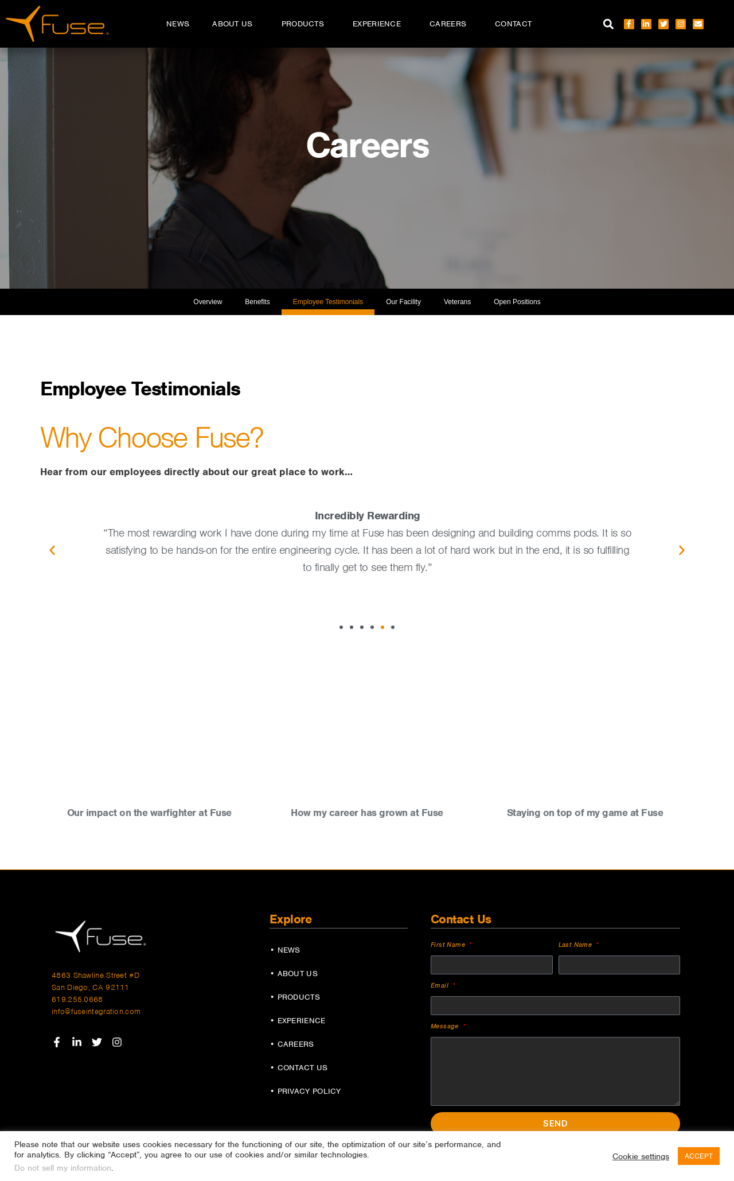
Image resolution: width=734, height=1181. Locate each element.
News (177, 24)
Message (446, 1026)
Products (306, 24)
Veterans (457, 302)
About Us (235, 24)
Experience (380, 24)
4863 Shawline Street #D (95, 975)
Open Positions (517, 302)
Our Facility (403, 302)
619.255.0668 (77, 999)
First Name (449, 944)
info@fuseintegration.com (96, 1011)
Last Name (577, 944)
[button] (608, 23)
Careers (451, 24)
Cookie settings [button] (640, 1156)
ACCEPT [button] (699, 1156)
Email (441, 985)
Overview (207, 302)
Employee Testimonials (328, 302)
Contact (513, 24)
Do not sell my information (62, 1168)
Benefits (257, 302)
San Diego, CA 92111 (91, 987)
